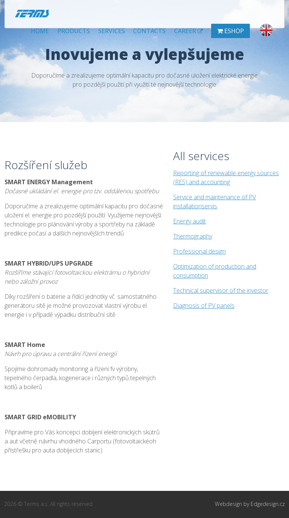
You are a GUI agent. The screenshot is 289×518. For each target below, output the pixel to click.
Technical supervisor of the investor (220, 290)
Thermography (192, 236)
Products (74, 31)
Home (40, 31)
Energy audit (189, 221)
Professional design (199, 251)
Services (111, 31)
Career (188, 31)
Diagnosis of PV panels (203, 305)
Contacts (149, 31)
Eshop (230, 31)
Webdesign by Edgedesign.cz (250, 503)
